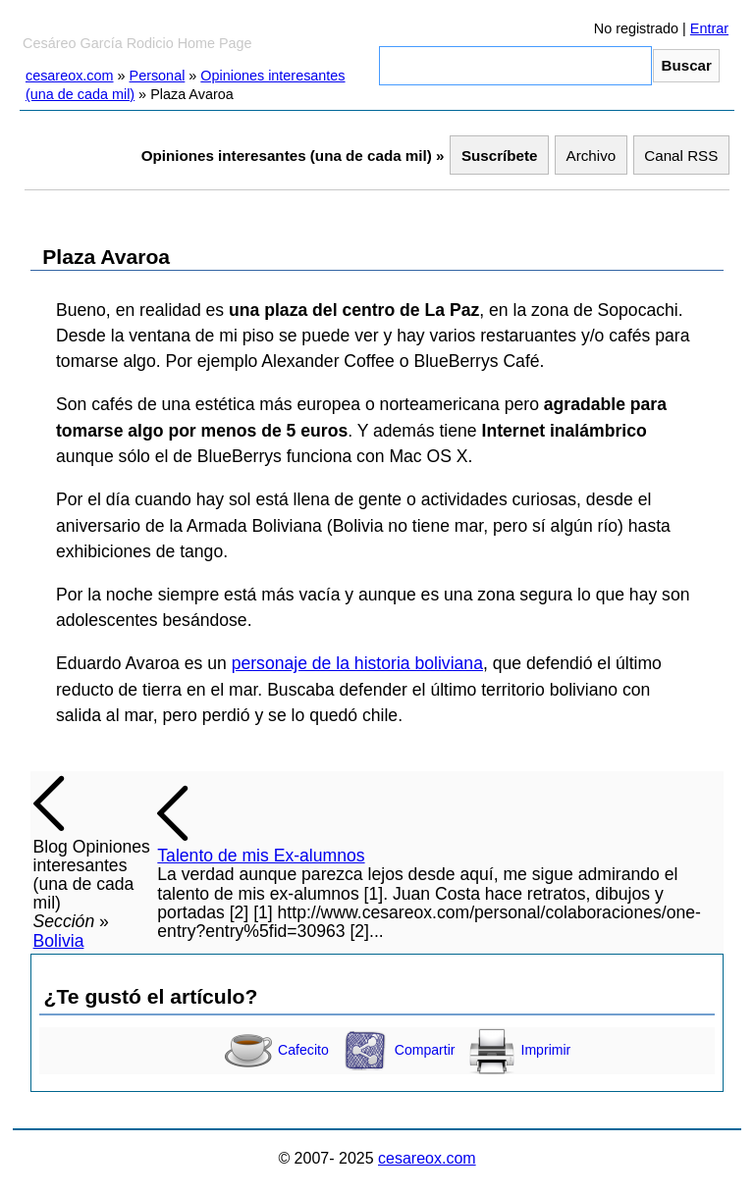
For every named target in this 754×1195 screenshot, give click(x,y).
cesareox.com (70, 75)
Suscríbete (499, 155)
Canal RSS (681, 155)
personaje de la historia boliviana (357, 663)
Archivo (591, 155)
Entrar (709, 28)
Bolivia (58, 941)
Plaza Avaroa (106, 256)
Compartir (398, 1050)
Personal (158, 75)
